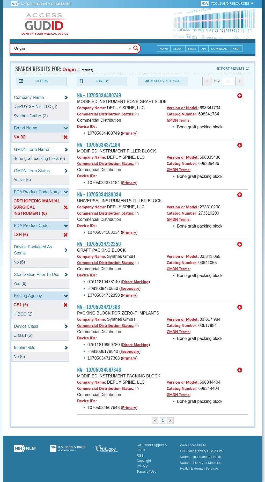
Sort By (102, 81)
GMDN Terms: (178, 120)
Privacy (142, 466)
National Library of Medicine (46, 4)
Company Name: (91, 108)
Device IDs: (87, 126)
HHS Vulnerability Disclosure (201, 451)
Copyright (144, 461)
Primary (129, 133)
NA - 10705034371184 (98, 145)
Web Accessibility (193, 445)
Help (236, 48)
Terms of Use (147, 471)
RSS (140, 455)
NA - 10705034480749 (99, 95)
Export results (231, 68)
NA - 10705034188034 (99, 195)
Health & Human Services (199, 468)
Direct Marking (135, 281)
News (192, 48)
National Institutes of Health (200, 457)
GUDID (44, 23)
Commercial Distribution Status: (105, 114)
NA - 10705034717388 (98, 307)
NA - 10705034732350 (99, 244)
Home (164, 48)
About (178, 48)
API (203, 48)
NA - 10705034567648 (99, 370)
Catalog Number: (182, 114)
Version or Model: (182, 108)
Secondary (130, 288)
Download (219, 48)
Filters (41, 81)
